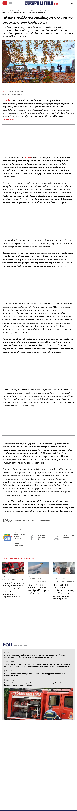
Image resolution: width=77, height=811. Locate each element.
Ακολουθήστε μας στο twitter (68, 538)
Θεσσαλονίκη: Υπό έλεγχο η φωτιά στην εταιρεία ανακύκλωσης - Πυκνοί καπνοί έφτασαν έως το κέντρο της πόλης (35, 684)
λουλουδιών (8, 120)
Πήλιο (8, 101)
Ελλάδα (47, 11)
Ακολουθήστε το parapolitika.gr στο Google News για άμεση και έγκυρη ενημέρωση (20, 538)
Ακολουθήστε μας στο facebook (43, 538)
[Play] (10, 3)
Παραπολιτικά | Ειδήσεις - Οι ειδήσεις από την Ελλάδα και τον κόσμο (22, 11)
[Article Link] (13, 568)
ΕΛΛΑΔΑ (7, 577)
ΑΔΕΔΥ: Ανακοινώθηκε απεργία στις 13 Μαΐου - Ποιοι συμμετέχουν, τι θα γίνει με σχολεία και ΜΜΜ (35, 675)
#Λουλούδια (45, 521)
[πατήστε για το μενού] (4, 3)
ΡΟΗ (14, 645)
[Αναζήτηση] (72, 3)
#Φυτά (35, 521)
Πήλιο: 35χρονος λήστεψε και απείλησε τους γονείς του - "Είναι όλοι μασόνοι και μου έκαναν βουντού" (63, 592)
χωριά (28, 158)
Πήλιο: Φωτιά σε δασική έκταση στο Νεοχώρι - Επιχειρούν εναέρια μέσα (38, 589)
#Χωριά (26, 521)
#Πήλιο (18, 521)
